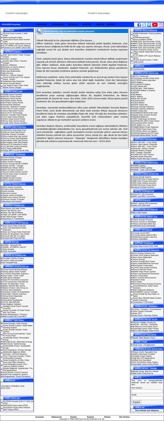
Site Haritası (124, 417)
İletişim (107, 417)
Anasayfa (39, 417)
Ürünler (73, 417)
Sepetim (90, 417)
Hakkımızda (56, 417)
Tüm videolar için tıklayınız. (147, 410)
